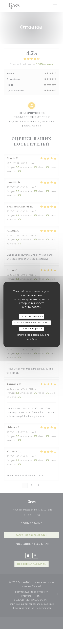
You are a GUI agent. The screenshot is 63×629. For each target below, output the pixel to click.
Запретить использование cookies (31, 322)
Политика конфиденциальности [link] (33, 334)
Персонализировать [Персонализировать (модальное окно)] (31, 328)
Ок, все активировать (32, 316)
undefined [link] (32, 339)
